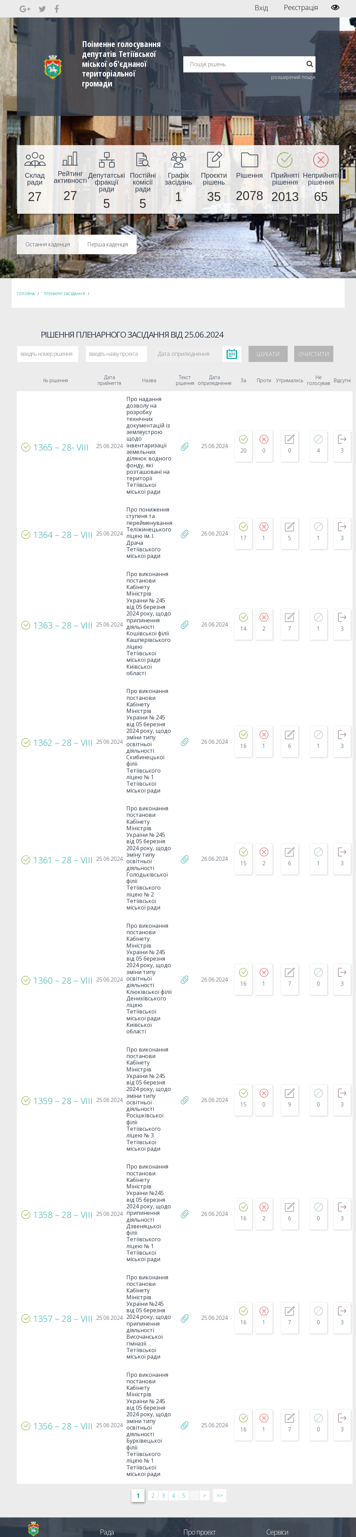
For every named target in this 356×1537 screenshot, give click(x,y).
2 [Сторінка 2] (152, 1357)
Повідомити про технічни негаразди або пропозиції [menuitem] (218, 1429)
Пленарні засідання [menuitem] (119, 1438)
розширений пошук (293, 77)
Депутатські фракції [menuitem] (118, 1432)
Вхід (261, 7)
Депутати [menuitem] (109, 1419)
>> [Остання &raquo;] (220, 1357)
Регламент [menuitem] (110, 1444)
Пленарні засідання (64, 293)
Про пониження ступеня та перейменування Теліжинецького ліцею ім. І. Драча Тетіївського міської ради (145, 515)
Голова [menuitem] (106, 1407)
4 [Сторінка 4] (173, 1357)
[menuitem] (35, 179)
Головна (26, 293)
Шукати (268, 354)
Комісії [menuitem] (106, 1426)
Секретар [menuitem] (109, 1413)
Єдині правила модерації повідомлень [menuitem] (207, 1410)
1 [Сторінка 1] (138, 1357)
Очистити (313, 354)
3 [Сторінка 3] (163, 1357)
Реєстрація (301, 7)
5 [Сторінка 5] (183, 1357)
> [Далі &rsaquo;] (204, 1357)
